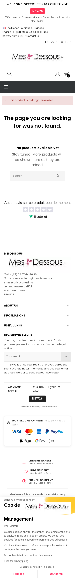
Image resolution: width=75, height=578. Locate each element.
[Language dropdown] (66, 42)
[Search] (37, 176)
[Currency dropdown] (51, 42)
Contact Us (32, 36)
